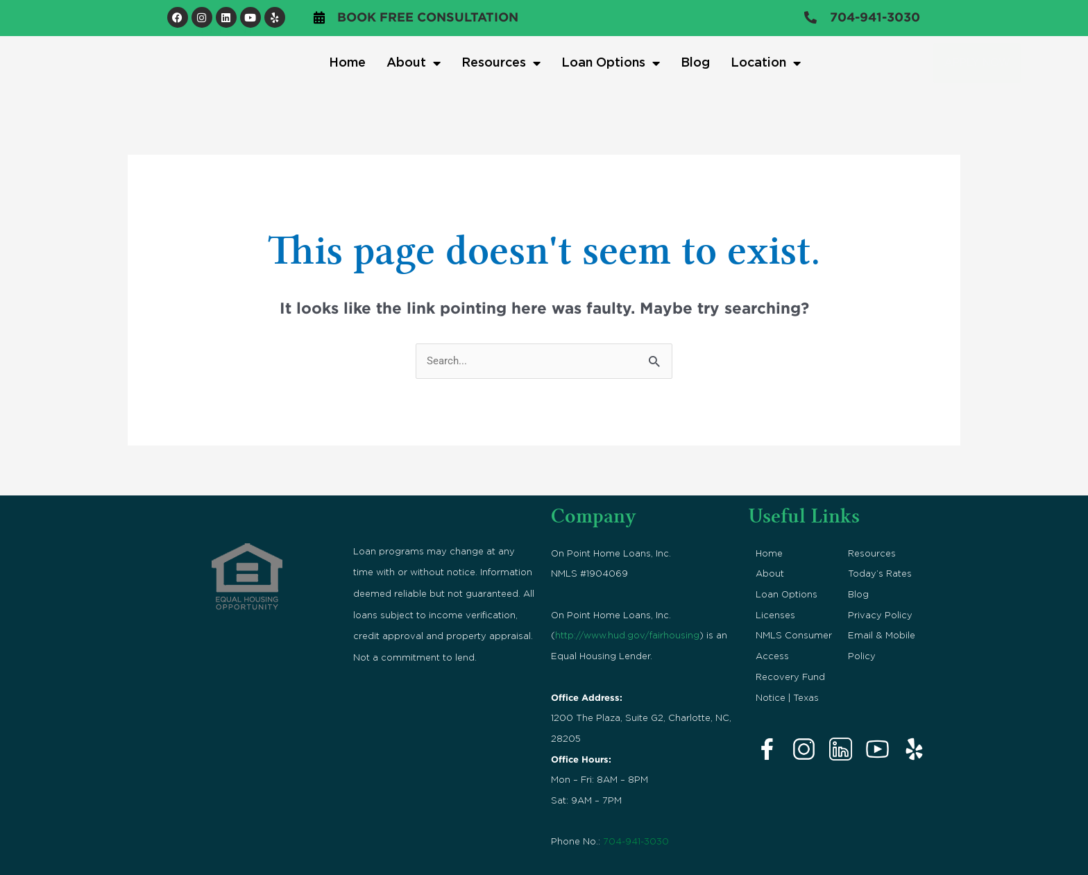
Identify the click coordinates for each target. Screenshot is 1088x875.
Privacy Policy (880, 615)
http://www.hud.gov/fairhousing (627, 636)
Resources (501, 63)
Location (766, 63)
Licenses (775, 615)
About (413, 63)
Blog (695, 63)
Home (347, 63)
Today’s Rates (880, 574)
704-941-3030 (636, 842)
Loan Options (610, 63)
